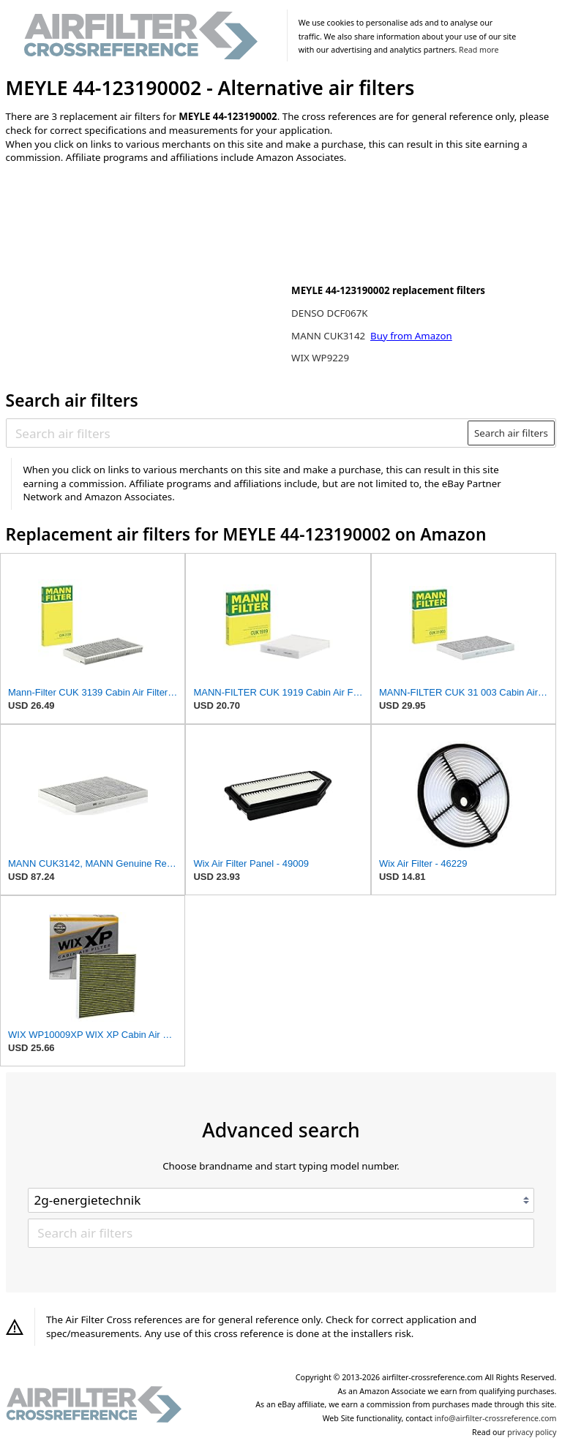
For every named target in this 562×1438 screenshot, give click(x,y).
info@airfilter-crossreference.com (496, 1418)
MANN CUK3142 (329, 335)
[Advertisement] (126, 271)
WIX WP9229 (320, 357)
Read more (478, 50)
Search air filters (511, 433)
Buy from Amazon (411, 335)
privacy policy (531, 1432)
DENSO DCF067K (329, 313)
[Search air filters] (237, 433)
